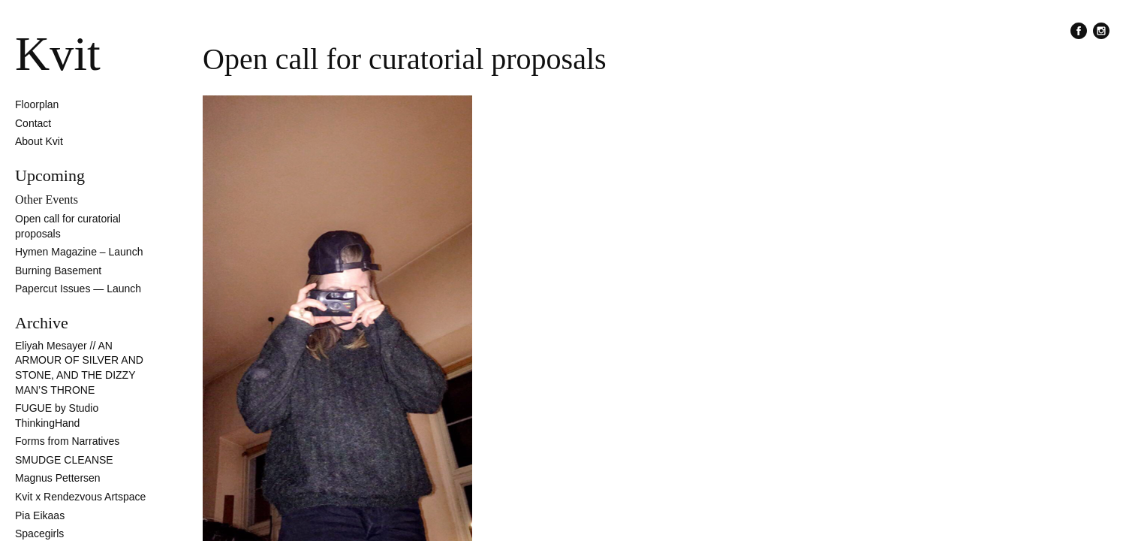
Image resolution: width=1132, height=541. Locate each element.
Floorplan (37, 104)
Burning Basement (58, 270)
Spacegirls (39, 533)
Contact (33, 123)
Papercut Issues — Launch (78, 289)
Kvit (58, 54)
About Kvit (39, 141)
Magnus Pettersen (58, 478)
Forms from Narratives (67, 441)
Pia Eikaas (40, 515)
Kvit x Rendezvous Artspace (80, 497)
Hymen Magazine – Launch (79, 252)
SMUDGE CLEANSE (64, 460)
